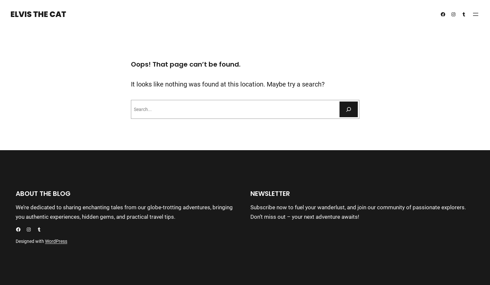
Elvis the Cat (38, 14)
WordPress (56, 241)
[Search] (349, 109)
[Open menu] (476, 14)
